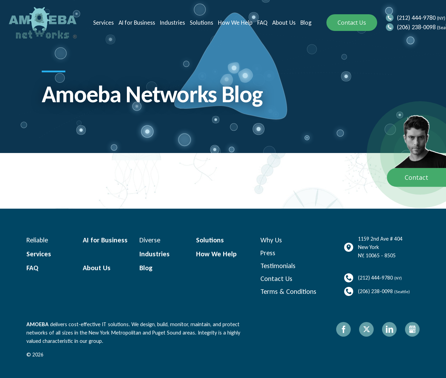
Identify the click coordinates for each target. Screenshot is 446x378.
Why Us (271, 240)
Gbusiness (412, 329)
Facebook (343, 329)
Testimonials (277, 266)
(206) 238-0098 (416, 27)
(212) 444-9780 (416, 18)
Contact (416, 178)
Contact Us (352, 22)
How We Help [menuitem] (234, 22)
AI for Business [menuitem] (136, 22)
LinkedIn (389, 329)
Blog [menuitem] (305, 22)
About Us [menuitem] (283, 22)
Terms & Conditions (288, 291)
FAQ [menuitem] (261, 22)
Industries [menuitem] (172, 22)
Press (267, 253)
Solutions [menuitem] (200, 22)
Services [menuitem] (103, 22)
